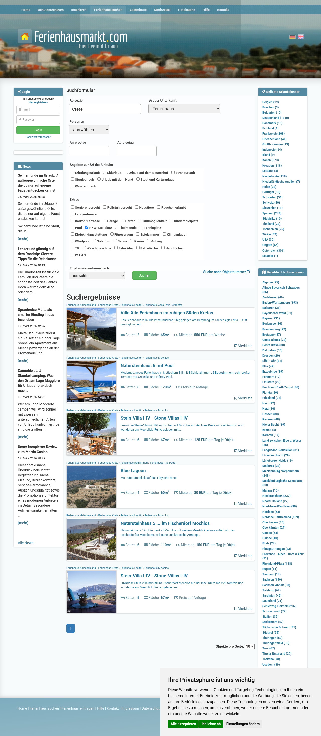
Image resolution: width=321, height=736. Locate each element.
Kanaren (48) (271, 419)
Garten (128, 221)
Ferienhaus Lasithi (131, 305)
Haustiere (144, 207)
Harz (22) (268, 403)
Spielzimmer (147, 234)
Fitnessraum (121, 234)
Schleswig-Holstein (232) (279, 606)
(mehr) (23, 239)
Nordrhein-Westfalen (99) (279, 506)
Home (25, 10)
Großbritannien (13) (275, 144)
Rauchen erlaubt (171, 207)
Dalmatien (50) (272, 350)
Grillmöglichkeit (153, 221)
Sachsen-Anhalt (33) (276, 585)
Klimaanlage (174, 234)
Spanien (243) (271, 213)
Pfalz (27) (269, 543)
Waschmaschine (97, 248)
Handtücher (172, 248)
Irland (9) (268, 155)
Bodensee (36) (272, 323)
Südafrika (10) (272, 218)
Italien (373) (270, 160)
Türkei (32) (269, 234)
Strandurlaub (183, 173)
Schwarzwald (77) (274, 611)
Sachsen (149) (272, 579)
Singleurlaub (82, 179)
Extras (74, 199)
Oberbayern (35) (273, 522)
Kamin (137, 241)
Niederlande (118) (274, 176)
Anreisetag (78, 142)
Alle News (25, 543)
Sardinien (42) (271, 595)
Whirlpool (80, 241)
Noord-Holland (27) (275, 501)
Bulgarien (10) (272, 112)
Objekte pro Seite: (235, 646)
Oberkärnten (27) (273, 527)
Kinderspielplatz (184, 221)
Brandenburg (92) (274, 329)
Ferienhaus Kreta (108, 305)
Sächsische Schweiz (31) (279, 627)
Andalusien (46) (273, 297)
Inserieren (78, 10)
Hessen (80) (270, 414)
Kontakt (223, 10)
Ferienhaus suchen (108, 10)
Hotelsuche (186, 10)
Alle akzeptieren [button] (183, 724)
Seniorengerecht (85, 207)
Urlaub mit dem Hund (115, 179)
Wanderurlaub (83, 186)
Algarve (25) (270, 282)
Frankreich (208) (273, 133)
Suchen (144, 275)
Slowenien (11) (272, 208)
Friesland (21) (271, 398)
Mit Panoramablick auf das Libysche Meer (149, 478)
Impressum (130, 708)
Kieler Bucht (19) (273, 424)
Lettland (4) (270, 171)
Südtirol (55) (270, 632)
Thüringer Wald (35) (275, 643)
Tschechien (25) (273, 229)
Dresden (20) (271, 355)
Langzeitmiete (84, 214)
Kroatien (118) (272, 165)
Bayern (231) (271, 318)
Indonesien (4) (272, 149)
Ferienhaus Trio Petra (162, 462)
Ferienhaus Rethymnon (134, 462)
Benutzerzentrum (51, 10)
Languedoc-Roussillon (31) (280, 450)
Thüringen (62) (272, 638)
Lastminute (138, 10)
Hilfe (206, 10)
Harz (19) (268, 409)
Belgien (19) (270, 102)
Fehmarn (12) (271, 377)
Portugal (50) (271, 192)
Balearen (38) (271, 308)
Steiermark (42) (273, 622)
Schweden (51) (272, 197)
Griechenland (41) (274, 139)
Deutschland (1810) (275, 118)
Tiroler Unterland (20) (276, 654)
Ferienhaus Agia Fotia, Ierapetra (163, 305)
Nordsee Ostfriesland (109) (280, 517)
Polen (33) (269, 187)
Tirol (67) (268, 648)
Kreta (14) (269, 430)
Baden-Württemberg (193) (280, 302)
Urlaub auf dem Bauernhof (146, 173)
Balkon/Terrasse (85, 221)
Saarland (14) (271, 574)
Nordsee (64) (271, 512)
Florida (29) (270, 392)
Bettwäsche (147, 248)
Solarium (101, 241)
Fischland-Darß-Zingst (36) (280, 387)
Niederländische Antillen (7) (281, 181)
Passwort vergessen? (38, 137)
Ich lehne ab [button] (211, 724)
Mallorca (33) (271, 466)
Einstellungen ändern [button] (243, 724)
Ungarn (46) (270, 245)
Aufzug (154, 241)
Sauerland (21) (272, 601)
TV (75, 248)
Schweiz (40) (271, 202)
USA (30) (268, 239)
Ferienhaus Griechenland (81, 305)
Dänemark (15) (272, 123)
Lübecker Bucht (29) (276, 455)
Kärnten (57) (270, 435)
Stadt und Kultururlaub (155, 179)
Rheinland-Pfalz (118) (277, 563)
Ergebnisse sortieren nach (89, 268)
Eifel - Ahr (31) (272, 361)
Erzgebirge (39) (272, 371)
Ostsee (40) (270, 538)
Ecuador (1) (270, 256)
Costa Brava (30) (273, 345)
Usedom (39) (271, 664)
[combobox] (105, 109)
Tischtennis (126, 228)
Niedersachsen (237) (276, 496)
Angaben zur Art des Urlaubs (91, 165)
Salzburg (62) (271, 590)
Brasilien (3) (270, 107)
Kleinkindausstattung (89, 234)
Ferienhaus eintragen (78, 708)
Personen (77, 121)
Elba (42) (268, 366)
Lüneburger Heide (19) (277, 460)
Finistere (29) (271, 382)
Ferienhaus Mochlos (156, 357)
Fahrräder (123, 248)
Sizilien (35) (270, 616)
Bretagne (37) (271, 334)
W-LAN (78, 255)
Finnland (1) (270, 128)
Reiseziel (76, 100)
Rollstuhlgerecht (117, 207)
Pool (76, 228)
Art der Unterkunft (163, 100)
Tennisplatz (151, 228)
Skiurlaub (112, 173)
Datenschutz (151, 708)
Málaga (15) (270, 490)
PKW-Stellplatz (98, 228)
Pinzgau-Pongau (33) (276, 549)
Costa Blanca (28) (274, 340)
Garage (110, 221)
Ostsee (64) (270, 533)
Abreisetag (125, 142)
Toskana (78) (271, 659)
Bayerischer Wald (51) (277, 313)
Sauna (120, 241)
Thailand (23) (271, 224)
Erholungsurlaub (85, 173)
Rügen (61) (269, 569)
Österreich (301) (273, 250)
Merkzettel (162, 10)
